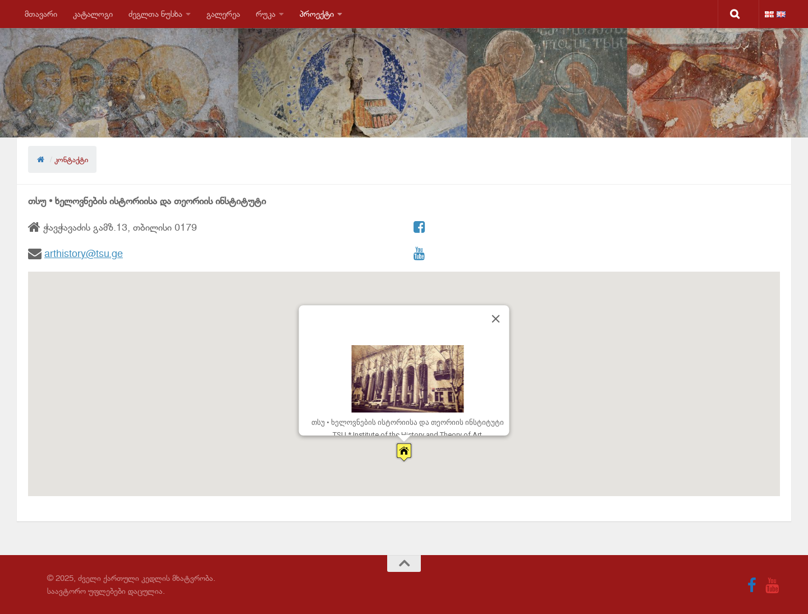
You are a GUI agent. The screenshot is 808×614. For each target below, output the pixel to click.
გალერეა (223, 14)
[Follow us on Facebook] (752, 585)
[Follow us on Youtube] (772, 585)
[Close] (496, 318)
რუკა (266, 14)
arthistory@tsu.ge (83, 253)
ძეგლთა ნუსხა (155, 14)
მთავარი (41, 14)
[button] (404, 452)
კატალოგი (93, 14)
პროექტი (317, 14)
